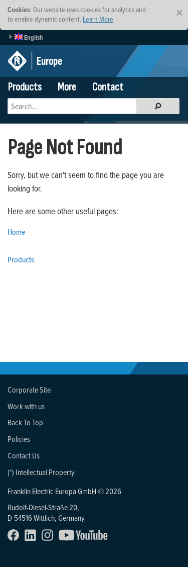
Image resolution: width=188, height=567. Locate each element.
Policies (19, 438)
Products (25, 87)
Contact (107, 87)
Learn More (98, 19)
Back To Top (25, 422)
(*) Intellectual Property (41, 472)
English (29, 37)
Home (16, 231)
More (67, 87)
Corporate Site (29, 389)
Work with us (26, 406)
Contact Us (24, 455)
